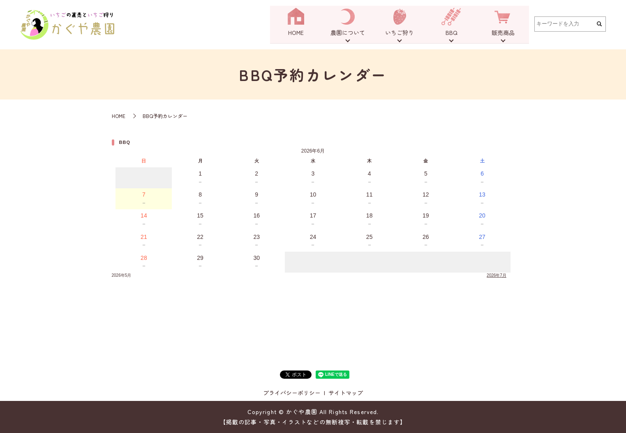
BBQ (451, 34)
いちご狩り (399, 34)
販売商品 (503, 34)
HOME (296, 34)
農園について (347, 34)
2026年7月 (496, 275)
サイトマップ (345, 393)
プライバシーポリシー (292, 393)
